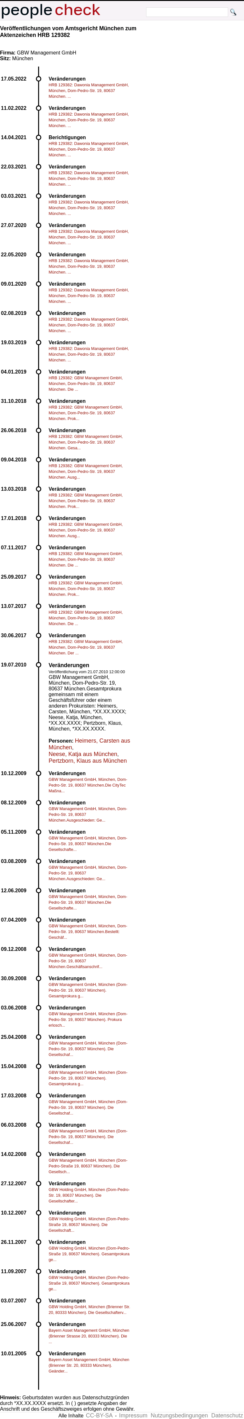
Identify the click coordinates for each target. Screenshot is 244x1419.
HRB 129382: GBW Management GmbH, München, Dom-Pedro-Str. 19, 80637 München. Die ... (86, 383)
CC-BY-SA (99, 1415)
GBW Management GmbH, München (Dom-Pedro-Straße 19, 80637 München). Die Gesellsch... (88, 1166)
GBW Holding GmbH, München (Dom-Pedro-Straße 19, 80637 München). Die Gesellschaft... (89, 1224)
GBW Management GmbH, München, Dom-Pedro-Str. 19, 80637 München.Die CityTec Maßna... (88, 785)
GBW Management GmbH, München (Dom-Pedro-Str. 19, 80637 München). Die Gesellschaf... (88, 1049)
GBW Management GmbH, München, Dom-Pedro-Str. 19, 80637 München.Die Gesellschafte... (88, 844)
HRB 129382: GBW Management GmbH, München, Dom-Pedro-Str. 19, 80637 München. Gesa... (86, 442)
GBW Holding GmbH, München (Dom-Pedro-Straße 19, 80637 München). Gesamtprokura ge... (89, 1254)
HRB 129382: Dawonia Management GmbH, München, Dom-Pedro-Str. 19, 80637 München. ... (89, 90)
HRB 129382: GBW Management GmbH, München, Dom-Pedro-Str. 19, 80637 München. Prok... (86, 413)
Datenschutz (227, 1415)
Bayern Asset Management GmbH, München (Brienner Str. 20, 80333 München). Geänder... (89, 1365)
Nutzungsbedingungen (179, 1415)
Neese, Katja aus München (83, 754)
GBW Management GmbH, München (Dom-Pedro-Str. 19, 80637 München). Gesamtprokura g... (88, 990)
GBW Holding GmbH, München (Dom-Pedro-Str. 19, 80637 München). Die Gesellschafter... (89, 1195)
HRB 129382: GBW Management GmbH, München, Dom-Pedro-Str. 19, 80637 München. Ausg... (86, 471)
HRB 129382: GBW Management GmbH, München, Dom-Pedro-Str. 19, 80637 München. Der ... (86, 647)
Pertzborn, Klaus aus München (88, 761)
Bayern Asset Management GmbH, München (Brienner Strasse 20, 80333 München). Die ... (89, 1336)
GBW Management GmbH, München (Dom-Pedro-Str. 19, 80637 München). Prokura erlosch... (88, 1019)
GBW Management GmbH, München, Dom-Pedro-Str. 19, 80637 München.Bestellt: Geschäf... (88, 931)
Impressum (133, 1415)
